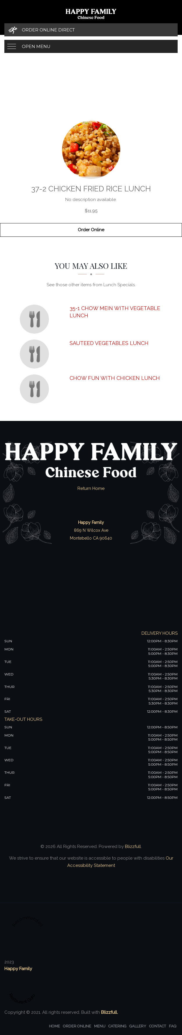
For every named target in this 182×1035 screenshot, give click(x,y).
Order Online (91, 229)
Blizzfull (133, 846)
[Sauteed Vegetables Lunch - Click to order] (36, 354)
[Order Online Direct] (91, 29)
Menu (99, 1026)
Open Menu (36, 46)
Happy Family (18, 968)
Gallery (137, 1026)
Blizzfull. (109, 1012)
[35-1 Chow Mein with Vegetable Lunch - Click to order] (36, 319)
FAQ (172, 1026)
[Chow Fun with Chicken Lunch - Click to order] (36, 388)
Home (54, 1026)
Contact (157, 1026)
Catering (117, 1026)
